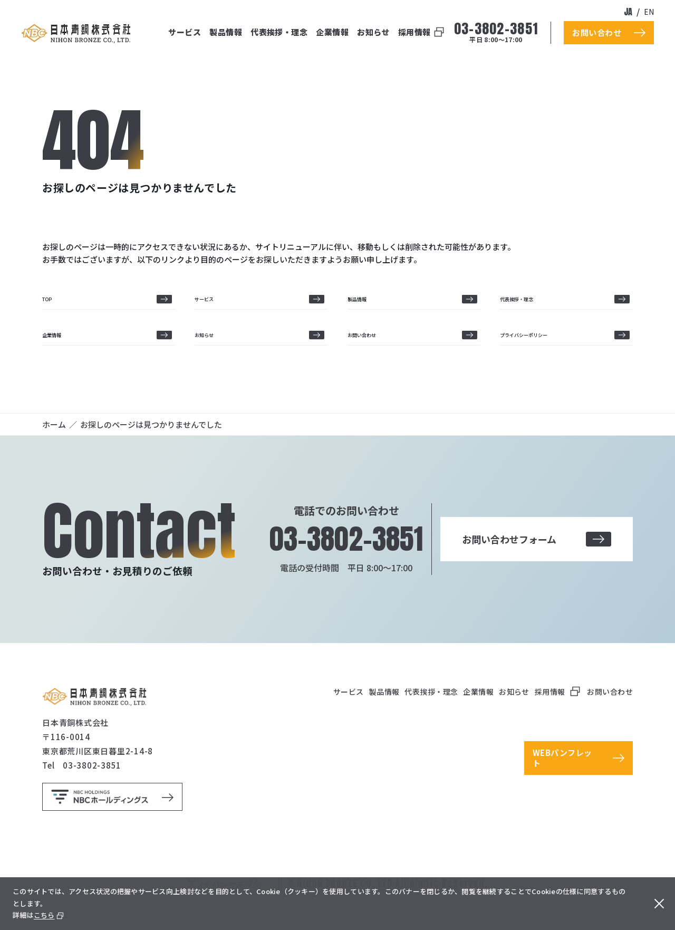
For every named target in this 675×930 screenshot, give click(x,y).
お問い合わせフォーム (536, 564)
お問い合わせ (371, 353)
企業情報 (332, 32)
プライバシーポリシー (539, 353)
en (649, 11)
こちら (44, 915)
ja (628, 11)
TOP (50, 305)
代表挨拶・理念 (278, 32)
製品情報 (225, 32)
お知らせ (373, 32)
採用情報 (414, 31)
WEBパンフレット (562, 782)
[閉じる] (657, 903)
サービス (184, 32)
